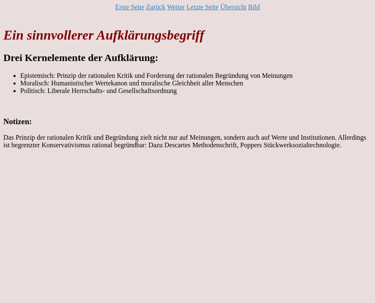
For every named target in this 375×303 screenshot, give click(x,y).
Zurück (155, 7)
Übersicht (233, 7)
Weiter (176, 7)
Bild (254, 7)
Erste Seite (130, 7)
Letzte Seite (203, 7)
